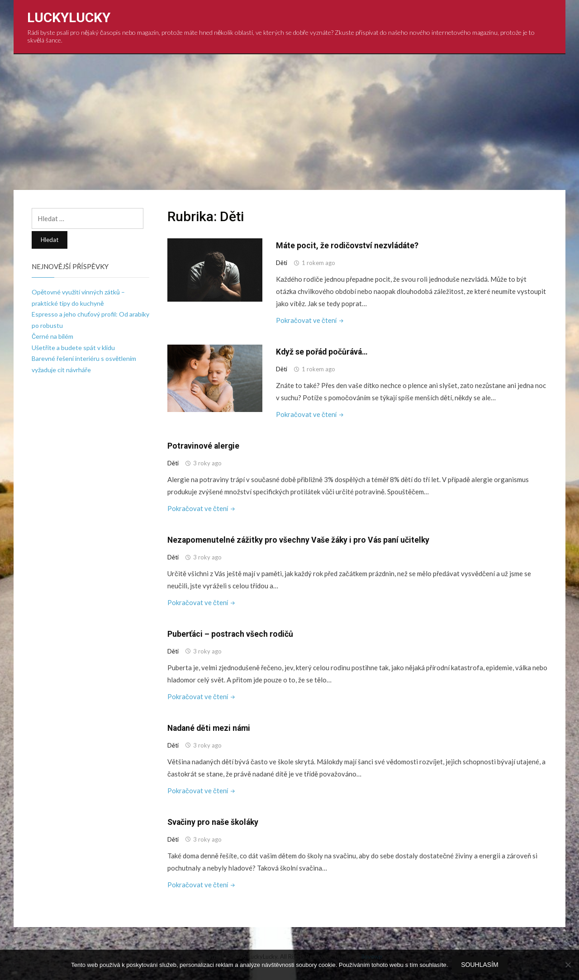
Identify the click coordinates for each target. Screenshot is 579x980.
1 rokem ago (318, 262)
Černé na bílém (52, 336)
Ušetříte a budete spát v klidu (73, 347)
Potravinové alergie (204, 445)
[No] (567, 965)
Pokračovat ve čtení (311, 320)
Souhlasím (479, 965)
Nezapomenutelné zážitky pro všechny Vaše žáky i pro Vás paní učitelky (300, 539)
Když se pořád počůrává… (323, 351)
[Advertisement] (289, 122)
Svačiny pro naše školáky (214, 820)
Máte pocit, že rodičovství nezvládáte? (348, 245)
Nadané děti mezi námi (210, 727)
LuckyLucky (68, 17)
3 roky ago (207, 462)
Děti (281, 262)
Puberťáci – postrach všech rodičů (230, 633)
